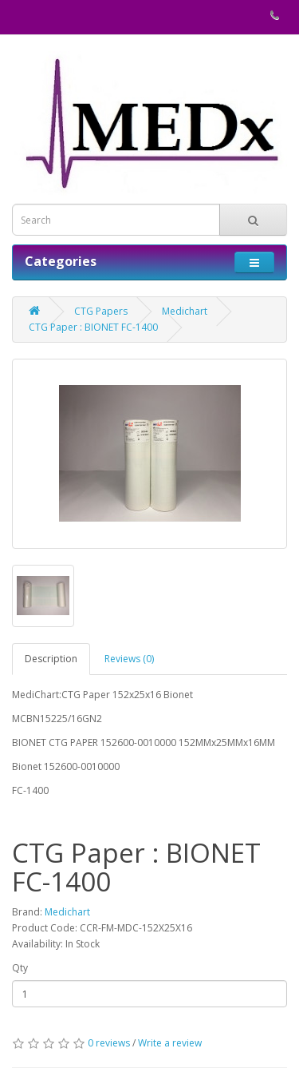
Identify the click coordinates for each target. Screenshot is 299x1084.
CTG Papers (101, 311)
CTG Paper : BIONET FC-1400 (93, 327)
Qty (20, 968)
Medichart (184, 311)
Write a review (170, 1043)
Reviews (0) (129, 658)
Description (51, 658)
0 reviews (109, 1043)
